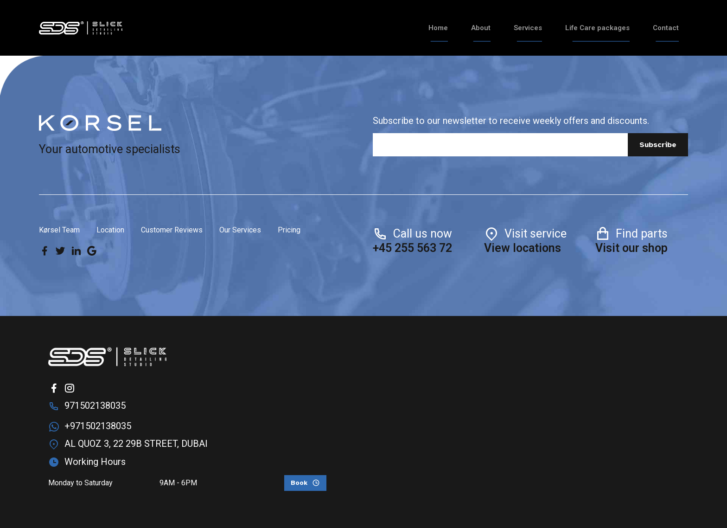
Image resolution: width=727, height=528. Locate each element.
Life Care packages (597, 28)
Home (438, 28)
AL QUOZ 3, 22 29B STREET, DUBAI (136, 443)
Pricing (289, 229)
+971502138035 (97, 425)
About (481, 28)
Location (110, 229)
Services (528, 28)
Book (299, 483)
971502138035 (95, 405)
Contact (666, 28)
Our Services (240, 229)
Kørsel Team (59, 229)
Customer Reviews (172, 229)
